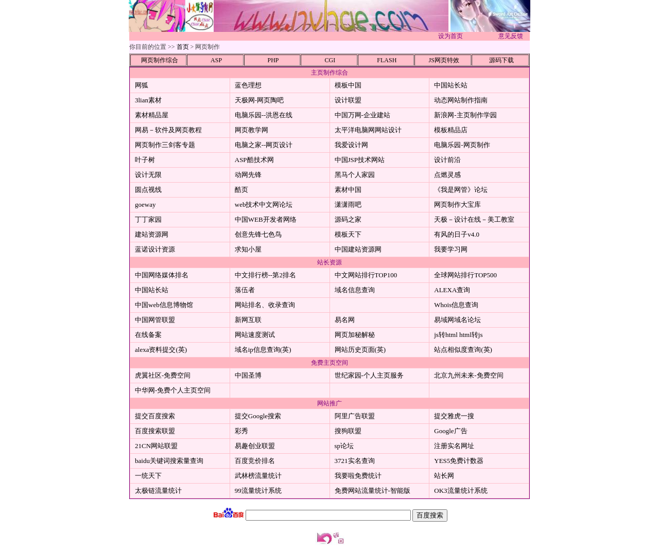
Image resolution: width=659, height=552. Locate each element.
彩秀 (241, 431)
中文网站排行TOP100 (366, 275)
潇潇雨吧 (348, 204)
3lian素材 (148, 100)
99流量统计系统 (258, 490)
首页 (183, 46)
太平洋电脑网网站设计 (368, 130)
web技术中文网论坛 (264, 204)
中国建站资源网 (358, 249)
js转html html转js (458, 335)
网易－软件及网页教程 (168, 130)
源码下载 (501, 60)
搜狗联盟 (348, 431)
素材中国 (348, 189)
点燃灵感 (447, 175)
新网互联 (248, 320)
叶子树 (145, 160)
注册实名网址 (454, 446)
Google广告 (450, 431)
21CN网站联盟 (156, 446)
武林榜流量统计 (258, 475)
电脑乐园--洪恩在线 (264, 115)
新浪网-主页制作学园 (465, 115)
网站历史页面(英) (360, 349)
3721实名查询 (355, 461)
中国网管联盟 (155, 320)
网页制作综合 (159, 60)
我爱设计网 (351, 145)
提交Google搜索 (258, 416)
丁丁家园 (148, 219)
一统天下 (148, 475)
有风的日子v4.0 (456, 234)
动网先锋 (248, 175)
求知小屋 (248, 249)
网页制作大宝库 (457, 204)
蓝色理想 (248, 85)
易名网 (345, 320)
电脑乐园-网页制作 (462, 145)
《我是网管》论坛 (461, 189)
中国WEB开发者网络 (266, 219)
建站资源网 (151, 234)
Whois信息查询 (456, 305)
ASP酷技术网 (254, 160)
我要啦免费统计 (358, 475)
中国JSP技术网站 (360, 160)
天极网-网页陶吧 (259, 100)
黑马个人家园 (355, 175)
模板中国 (348, 85)
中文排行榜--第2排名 (265, 275)
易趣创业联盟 (255, 446)
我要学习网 (450, 249)
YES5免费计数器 (458, 461)
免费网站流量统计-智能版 (372, 490)
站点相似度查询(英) (463, 349)
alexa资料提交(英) (161, 349)
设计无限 (148, 175)
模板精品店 (450, 130)
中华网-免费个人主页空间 (173, 390)
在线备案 (148, 335)
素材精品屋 (151, 115)
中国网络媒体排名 (161, 275)
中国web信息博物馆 (164, 305)
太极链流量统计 (158, 490)
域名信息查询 (355, 290)
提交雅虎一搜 (454, 416)
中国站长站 (450, 85)
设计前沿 (447, 160)
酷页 (241, 189)
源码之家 (348, 219)
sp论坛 (344, 446)
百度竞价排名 (255, 461)
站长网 (444, 475)
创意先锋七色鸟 (258, 234)
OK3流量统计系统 (460, 490)
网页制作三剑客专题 (165, 145)
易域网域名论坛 (457, 320)
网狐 (141, 85)
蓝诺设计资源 (155, 249)
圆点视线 (148, 189)
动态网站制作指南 (461, 100)
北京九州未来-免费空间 (468, 375)
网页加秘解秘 (355, 335)
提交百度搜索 (155, 416)
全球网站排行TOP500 (465, 275)
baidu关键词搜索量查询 (169, 461)
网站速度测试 (255, 335)
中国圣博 (248, 375)
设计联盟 (348, 100)
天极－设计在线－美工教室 (474, 219)
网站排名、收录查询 (265, 305)
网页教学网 (251, 130)
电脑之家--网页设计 (264, 145)
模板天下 (348, 234)
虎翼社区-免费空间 (162, 375)
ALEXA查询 (452, 290)
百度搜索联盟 (155, 431)
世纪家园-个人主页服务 (369, 375)
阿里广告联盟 (355, 416)
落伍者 (245, 290)
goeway (145, 204)
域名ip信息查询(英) (263, 349)
